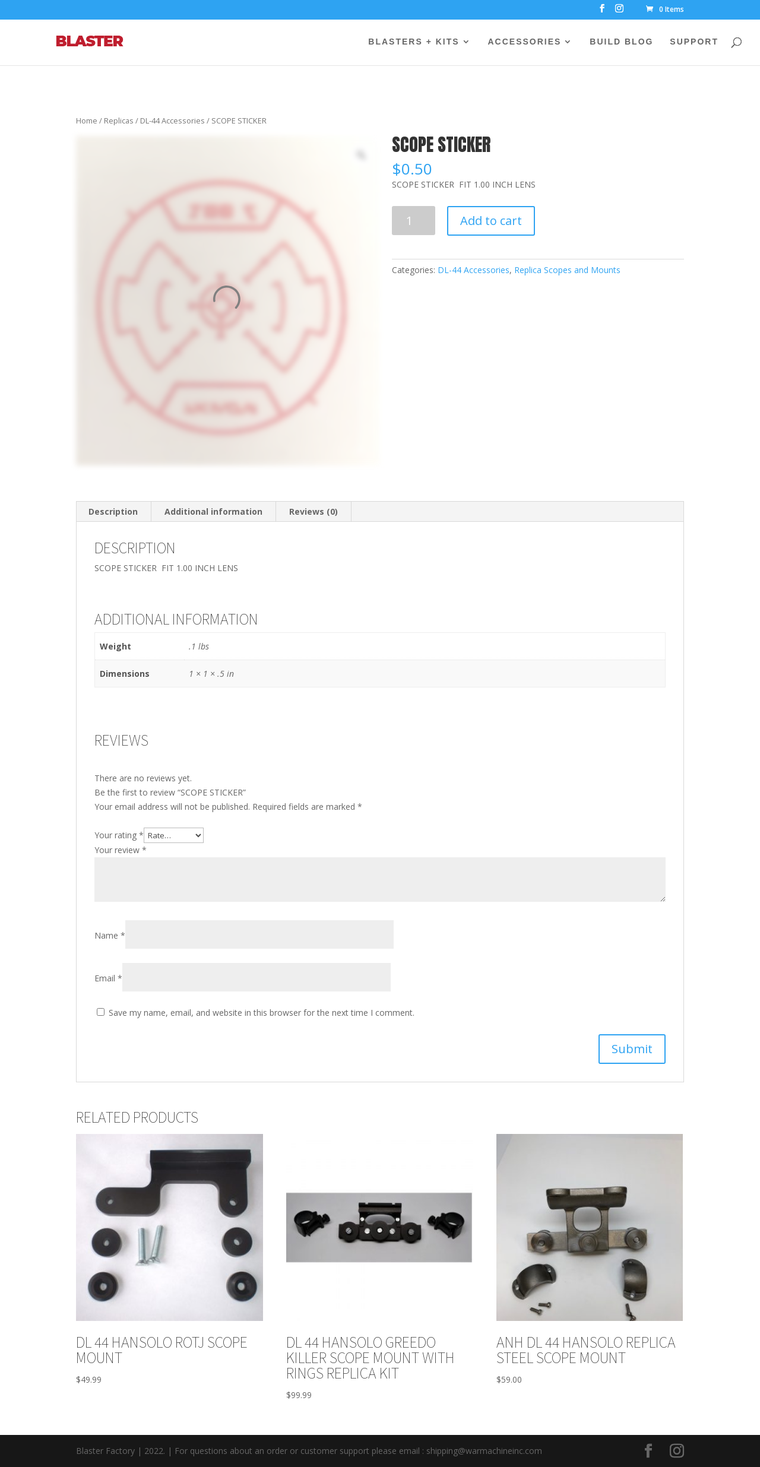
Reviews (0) (313, 511)
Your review (120, 850)
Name (109, 935)
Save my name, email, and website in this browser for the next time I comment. (261, 1012)
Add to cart (491, 221)
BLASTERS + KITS (413, 41)
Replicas (119, 120)
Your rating (119, 835)
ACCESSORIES (525, 41)
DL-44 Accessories (172, 120)
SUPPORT (694, 41)
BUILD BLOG (621, 41)
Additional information (213, 511)
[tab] (113, 512)
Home (86, 120)
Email (108, 978)
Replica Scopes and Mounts (567, 269)
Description (113, 511)
